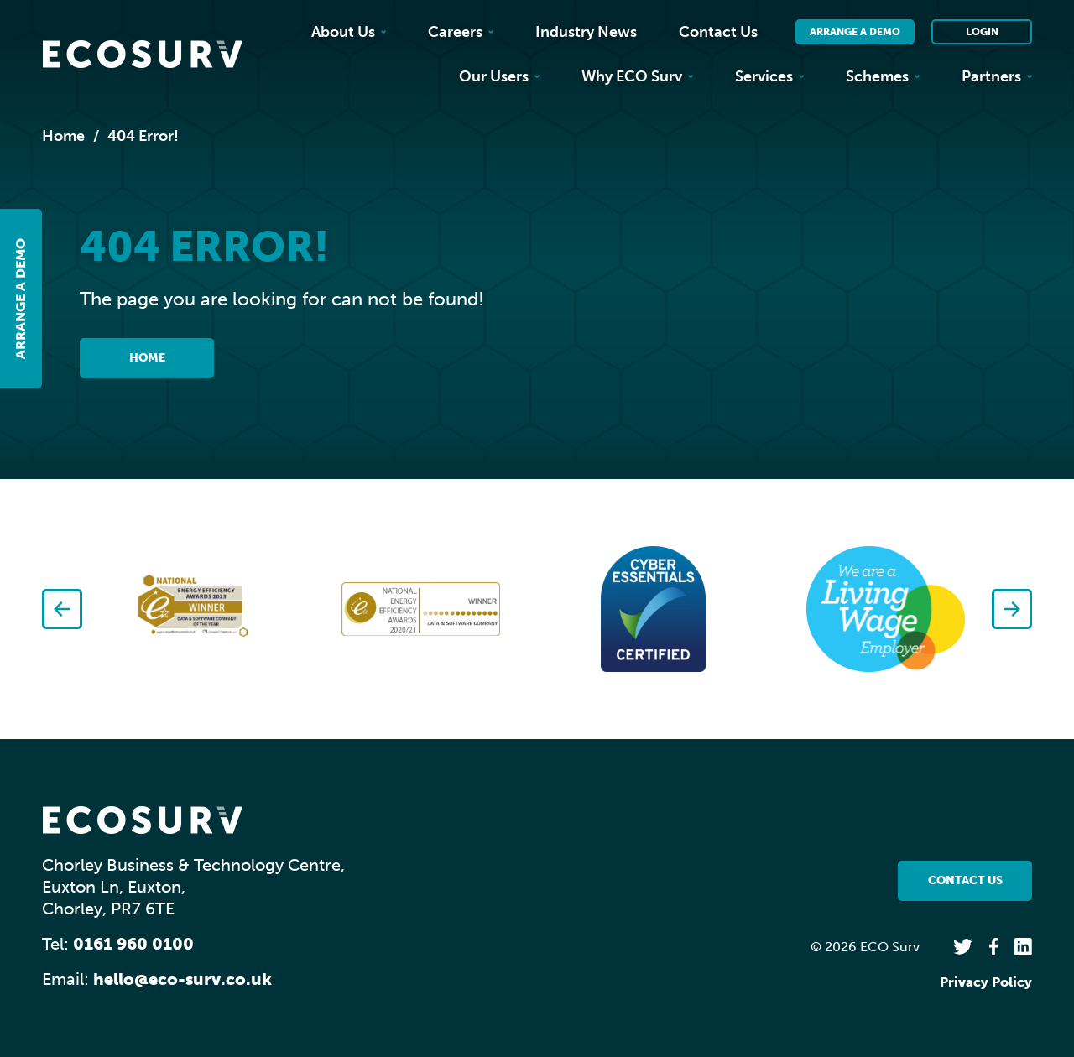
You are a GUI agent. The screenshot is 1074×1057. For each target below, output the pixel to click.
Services (769, 76)
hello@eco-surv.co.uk (182, 979)
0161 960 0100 (133, 944)
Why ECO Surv (637, 76)
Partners (997, 76)
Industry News (586, 32)
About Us (348, 32)
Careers (460, 32)
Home (63, 136)
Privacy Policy (986, 982)
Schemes (883, 76)
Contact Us (718, 32)
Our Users (499, 76)
